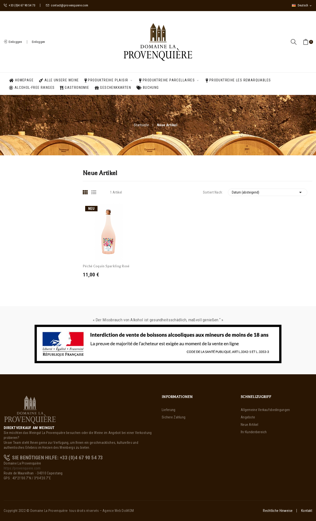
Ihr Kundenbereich (254, 432)
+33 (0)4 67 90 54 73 (19, 5)
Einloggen (38, 42)
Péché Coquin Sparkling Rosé (106, 266)
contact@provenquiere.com (67, 5)
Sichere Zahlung (173, 417)
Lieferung (169, 410)
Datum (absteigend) (268, 192)
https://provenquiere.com (22, 468)
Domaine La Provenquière (49, 511)
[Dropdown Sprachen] (302, 5)
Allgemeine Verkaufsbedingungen (265, 410)
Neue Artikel (249, 425)
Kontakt (306, 510)
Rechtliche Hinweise (278, 510)
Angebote (248, 417)
